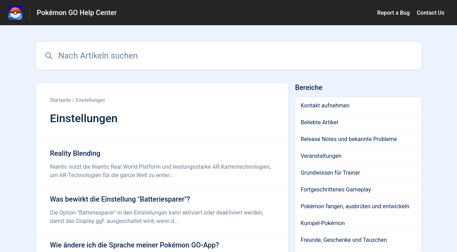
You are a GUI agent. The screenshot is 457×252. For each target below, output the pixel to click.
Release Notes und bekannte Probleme (349, 139)
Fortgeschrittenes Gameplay (336, 189)
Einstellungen (90, 100)
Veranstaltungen (321, 156)
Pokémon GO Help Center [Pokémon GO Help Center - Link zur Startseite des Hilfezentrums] (77, 12)
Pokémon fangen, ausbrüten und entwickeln (355, 206)
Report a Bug (393, 12)
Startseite (60, 100)
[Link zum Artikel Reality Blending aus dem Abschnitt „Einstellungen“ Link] (162, 164)
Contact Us (430, 12)
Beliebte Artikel (319, 122)
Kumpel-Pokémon (323, 223)
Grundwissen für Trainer (330, 172)
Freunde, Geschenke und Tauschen (344, 240)
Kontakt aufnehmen (325, 105)
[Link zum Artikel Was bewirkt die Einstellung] (162, 209)
